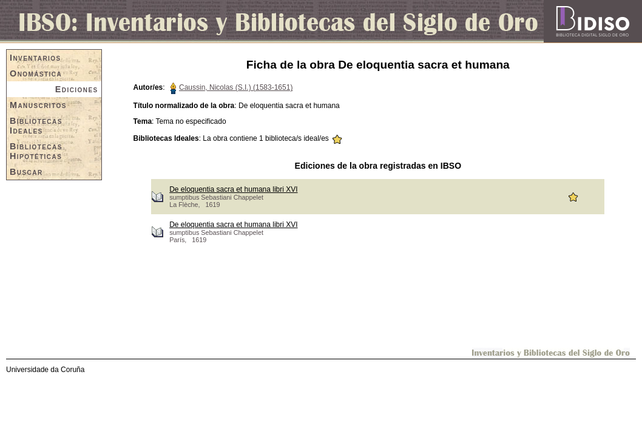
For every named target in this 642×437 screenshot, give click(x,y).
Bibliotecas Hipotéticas (36, 151)
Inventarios (35, 58)
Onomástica (36, 73)
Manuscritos (38, 105)
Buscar (26, 172)
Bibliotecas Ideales (36, 125)
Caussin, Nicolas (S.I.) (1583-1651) (235, 87)
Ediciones (76, 89)
